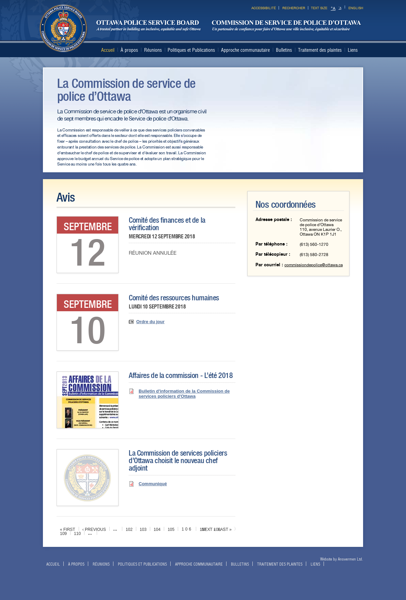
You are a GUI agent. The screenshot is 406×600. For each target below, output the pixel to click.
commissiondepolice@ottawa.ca (313, 265)
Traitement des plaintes (320, 50)
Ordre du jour (150, 321)
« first (67, 529)
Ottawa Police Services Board (201, 28)
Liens (353, 50)
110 (77, 533)
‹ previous (94, 529)
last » (225, 529)
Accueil (107, 50)
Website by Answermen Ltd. (341, 559)
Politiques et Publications (191, 50)
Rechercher (293, 8)
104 (157, 529)
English (355, 8)
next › (208, 529)
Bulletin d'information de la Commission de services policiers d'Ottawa (184, 394)
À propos (129, 50)
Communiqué (153, 483)
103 (143, 529)
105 (171, 529)
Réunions (153, 50)
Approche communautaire (245, 50)
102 (129, 529)
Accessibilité (263, 8)
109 (63, 533)
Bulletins (284, 50)
